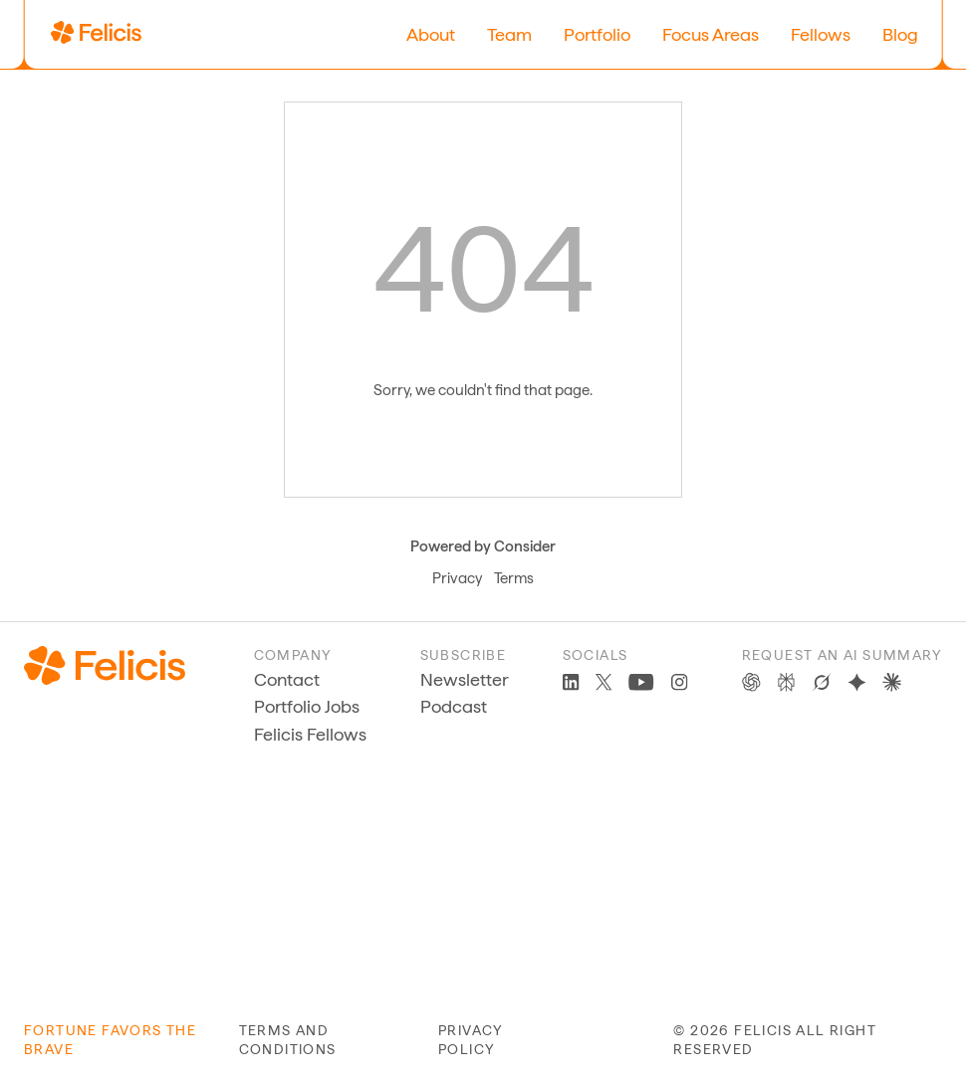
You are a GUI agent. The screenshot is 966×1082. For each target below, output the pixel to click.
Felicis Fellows (310, 734)
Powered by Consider (483, 546)
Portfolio (597, 34)
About (430, 34)
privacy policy (471, 1039)
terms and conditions (288, 1039)
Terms (514, 578)
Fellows (820, 34)
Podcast (453, 706)
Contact (287, 679)
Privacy (457, 578)
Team (509, 34)
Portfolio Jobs (307, 706)
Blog (900, 34)
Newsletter (464, 679)
